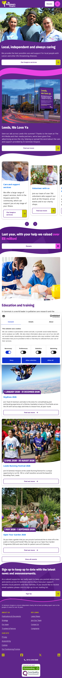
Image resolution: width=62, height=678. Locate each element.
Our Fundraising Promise (11, 649)
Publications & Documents (11, 616)
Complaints (35, 628)
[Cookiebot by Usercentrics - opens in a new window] (51, 316)
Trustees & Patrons (9, 628)
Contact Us (35, 624)
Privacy (4, 637)
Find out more (31, 412)
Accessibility (6, 641)
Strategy (5, 620)
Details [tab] (31, 322)
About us (6, 612)
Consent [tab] (11, 322)
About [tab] (51, 322)
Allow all (50, 360)
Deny (11, 360)
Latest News (35, 616)
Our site (5, 633)
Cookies (4, 645)
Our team (5, 624)
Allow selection (31, 360)
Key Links (35, 612)
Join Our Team (36, 620)
